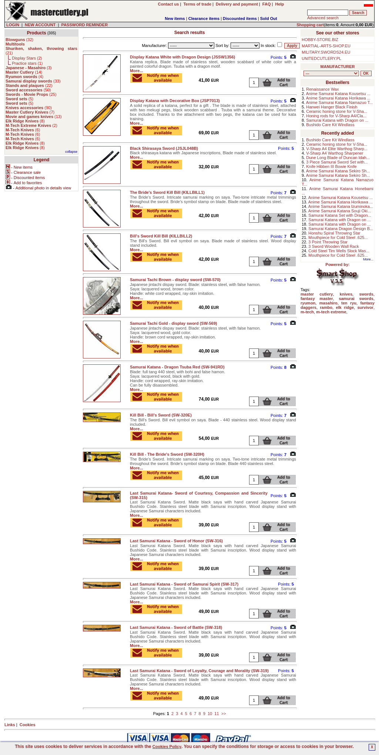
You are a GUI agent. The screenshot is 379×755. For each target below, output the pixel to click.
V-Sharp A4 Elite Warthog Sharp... (337, 148)
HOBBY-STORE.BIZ (320, 39)
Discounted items (240, 18)
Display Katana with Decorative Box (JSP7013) (175, 100)
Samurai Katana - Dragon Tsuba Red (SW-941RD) (177, 367)
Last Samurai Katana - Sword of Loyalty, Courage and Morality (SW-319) (199, 670)
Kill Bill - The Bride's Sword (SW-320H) (167, 454)
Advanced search (323, 18)
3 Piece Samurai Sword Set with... (337, 162)
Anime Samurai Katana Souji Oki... (339, 211)
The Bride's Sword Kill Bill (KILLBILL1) (167, 192)
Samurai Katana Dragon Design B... (340, 228)
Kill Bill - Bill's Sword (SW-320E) (161, 415)
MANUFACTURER (338, 66)
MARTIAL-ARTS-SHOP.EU (326, 46)
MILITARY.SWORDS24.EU (326, 52)
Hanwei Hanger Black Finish (331, 107)
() (19, 39)
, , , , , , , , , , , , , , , (331, 73)
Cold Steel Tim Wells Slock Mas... (338, 251)
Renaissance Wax (322, 89)
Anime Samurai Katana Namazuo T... (339, 102)
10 (210, 713)
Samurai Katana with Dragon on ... (337, 120)
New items (175, 18)
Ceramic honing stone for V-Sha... (336, 111)
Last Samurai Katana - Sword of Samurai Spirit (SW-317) (184, 584)
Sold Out (268, 18)
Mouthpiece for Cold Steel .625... (338, 237)
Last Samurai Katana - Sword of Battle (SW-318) (176, 627)
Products (36, 33)
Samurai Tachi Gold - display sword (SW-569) (173, 323)
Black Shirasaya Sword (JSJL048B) (164, 148)
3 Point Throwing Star (328, 242)
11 (216, 713)
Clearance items (203, 18)
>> (223, 713)
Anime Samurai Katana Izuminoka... (340, 206)
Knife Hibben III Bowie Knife (331, 166)
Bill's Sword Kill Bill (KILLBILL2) (161, 236)
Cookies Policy (166, 746)
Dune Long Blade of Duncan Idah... (338, 157)
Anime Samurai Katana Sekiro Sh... (338, 171)
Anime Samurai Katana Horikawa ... (338, 98)
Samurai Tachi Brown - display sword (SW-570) (175, 279)
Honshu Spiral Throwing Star (334, 233)
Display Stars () (27, 58)
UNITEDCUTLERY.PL (321, 58)
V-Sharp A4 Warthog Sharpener (334, 153)
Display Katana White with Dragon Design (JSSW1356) (182, 57)
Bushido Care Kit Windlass (330, 124)
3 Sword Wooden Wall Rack (333, 246)
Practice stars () (27, 63)
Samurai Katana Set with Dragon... (339, 215)
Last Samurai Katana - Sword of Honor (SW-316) (176, 541)
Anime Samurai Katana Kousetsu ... (338, 93)
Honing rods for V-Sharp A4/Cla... (336, 116)
